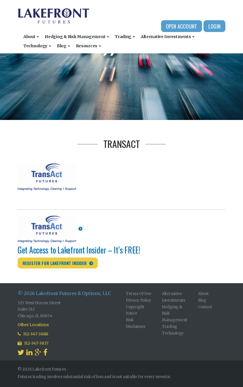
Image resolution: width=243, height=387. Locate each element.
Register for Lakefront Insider (55, 263)
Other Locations (33, 324)
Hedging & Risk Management (77, 36)
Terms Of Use (139, 293)
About (31, 36)
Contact (205, 307)
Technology (37, 45)
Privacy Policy (138, 300)
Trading (125, 36)
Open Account (181, 26)
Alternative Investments (168, 36)
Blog (63, 45)
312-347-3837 (33, 343)
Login (214, 26)
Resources (88, 45)
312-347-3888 (33, 334)
